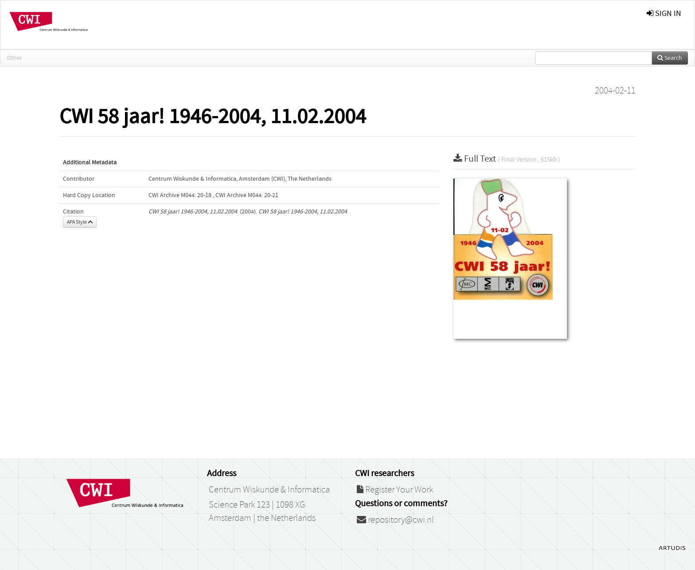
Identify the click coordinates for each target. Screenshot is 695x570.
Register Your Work (395, 490)
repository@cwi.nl (395, 520)
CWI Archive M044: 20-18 (179, 195)
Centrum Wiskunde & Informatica (269, 490)
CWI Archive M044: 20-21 (246, 195)
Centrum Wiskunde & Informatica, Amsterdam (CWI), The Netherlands (240, 178)
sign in (664, 13)
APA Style (80, 222)
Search (669, 58)
